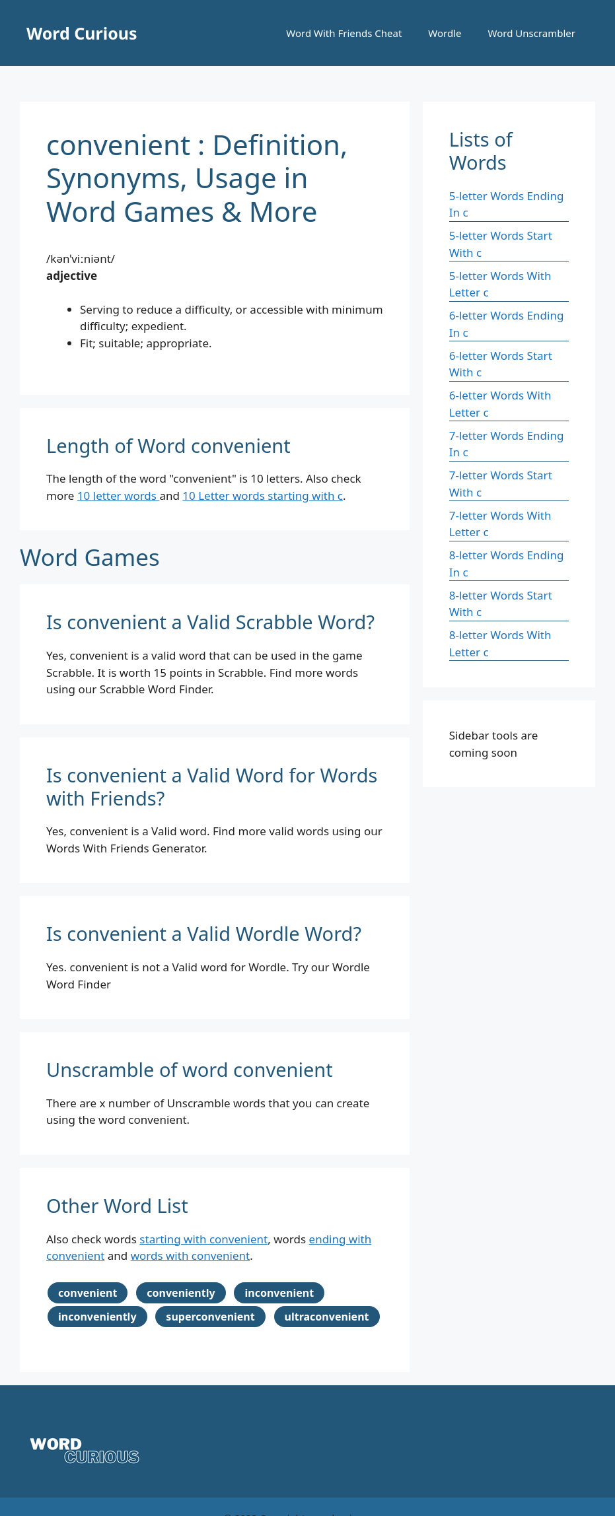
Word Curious (81, 33)
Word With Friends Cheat (344, 33)
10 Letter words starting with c (262, 495)
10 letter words (118, 495)
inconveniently (97, 1316)
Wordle (444, 33)
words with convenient (190, 1255)
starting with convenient (203, 1239)
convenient (87, 1293)
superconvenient (210, 1316)
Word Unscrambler (531, 33)
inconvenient (279, 1293)
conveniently (181, 1293)
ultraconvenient (327, 1316)
